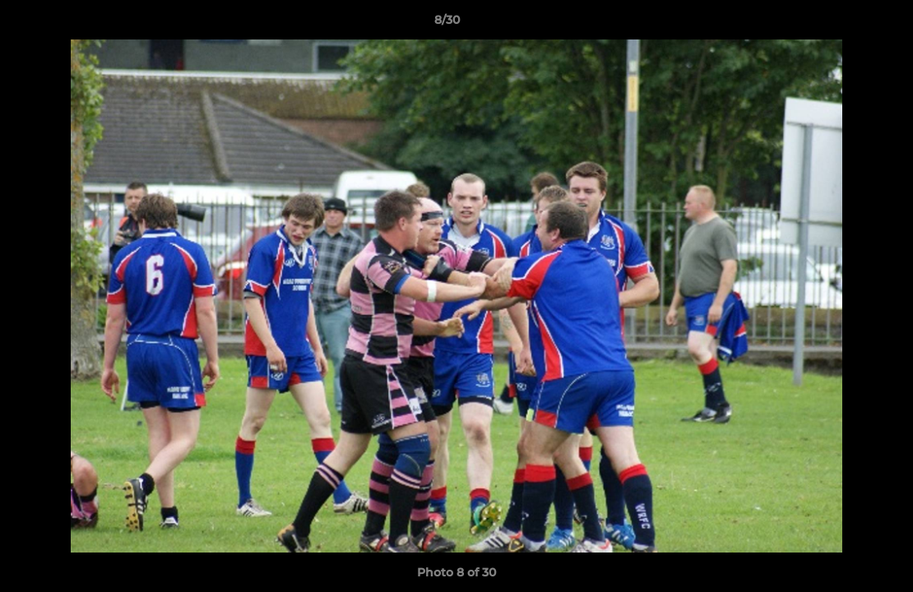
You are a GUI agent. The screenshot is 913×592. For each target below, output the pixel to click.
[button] (844, 23)
